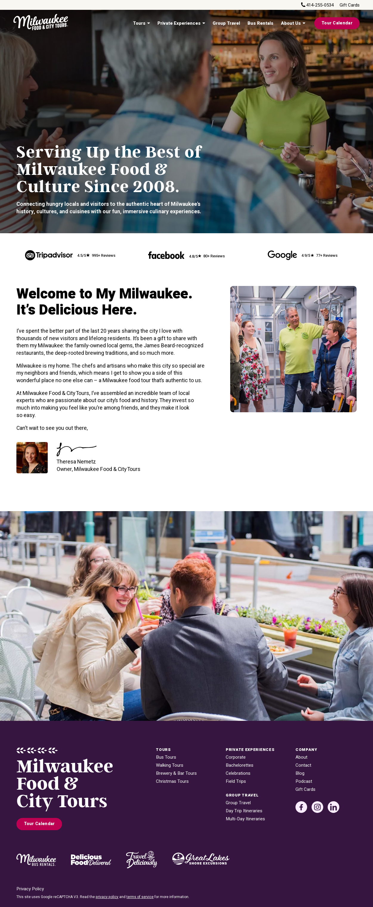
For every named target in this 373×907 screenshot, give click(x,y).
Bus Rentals (260, 23)
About (301, 757)
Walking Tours (169, 765)
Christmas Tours (172, 781)
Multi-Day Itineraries (245, 819)
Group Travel (226, 23)
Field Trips (236, 781)
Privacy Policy (30, 889)
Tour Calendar (336, 23)
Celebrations (238, 773)
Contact (303, 765)
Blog (299, 773)
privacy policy (107, 897)
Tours (139, 23)
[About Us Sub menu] (303, 23)
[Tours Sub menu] (148, 23)
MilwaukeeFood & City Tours (64, 784)
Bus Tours (166, 757)
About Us (291, 23)
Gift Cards (350, 5)
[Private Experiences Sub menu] (203, 23)
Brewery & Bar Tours (176, 773)
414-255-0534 (320, 5)
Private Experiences (179, 23)
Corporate (236, 757)
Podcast (303, 781)
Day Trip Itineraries (244, 811)
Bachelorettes (239, 765)
